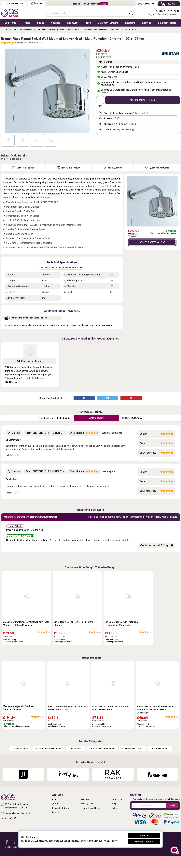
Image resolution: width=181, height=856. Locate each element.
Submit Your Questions (16, 516)
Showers (55, 22)
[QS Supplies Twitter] (13, 841)
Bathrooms (10, 22)
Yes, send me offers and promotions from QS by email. (156, 799)
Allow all (143, 835)
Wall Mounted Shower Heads (98, 325)
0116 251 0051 (10, 818)
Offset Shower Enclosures (102, 748)
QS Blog (55, 803)
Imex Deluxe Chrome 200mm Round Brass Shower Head (110, 708)
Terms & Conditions (90, 808)
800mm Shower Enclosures (49, 748)
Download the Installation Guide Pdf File (26, 318)
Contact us (117, 799)
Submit (172, 805)
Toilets (26, 22)
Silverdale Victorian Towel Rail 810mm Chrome (73, 623)
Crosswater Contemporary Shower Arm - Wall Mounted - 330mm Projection (26, 623)
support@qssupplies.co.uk (15, 813)
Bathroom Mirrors (167, 22)
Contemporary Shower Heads (70, 325)
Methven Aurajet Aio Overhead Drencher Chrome (18, 708)
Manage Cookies (144, 841)
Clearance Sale (14, 4)
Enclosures (72, 22)
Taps (88, 22)
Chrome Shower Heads (44, 325)
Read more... (11, 382)
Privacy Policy (87, 803)
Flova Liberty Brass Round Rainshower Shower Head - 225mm (67, 708)
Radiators (130, 22)
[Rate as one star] (57, 418)
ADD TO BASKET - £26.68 (142, 100)
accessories (54, 193)
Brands (36, 4)
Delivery (85, 799)
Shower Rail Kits (20, 748)
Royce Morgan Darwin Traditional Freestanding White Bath (121, 623)
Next (86, 90)
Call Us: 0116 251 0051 (167, 11)
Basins (40, 22)
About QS (55, 799)
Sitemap (55, 812)
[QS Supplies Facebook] (6, 841)
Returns (115, 808)
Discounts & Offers (60, 808)
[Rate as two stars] (59, 418)
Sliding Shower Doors (132, 748)
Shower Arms (75, 748)
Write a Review (96, 418)
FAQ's (114, 803)
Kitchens (146, 22)
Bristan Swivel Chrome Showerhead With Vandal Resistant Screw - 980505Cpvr (155, 709)
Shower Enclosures (159, 748)
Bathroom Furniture (108, 22)
